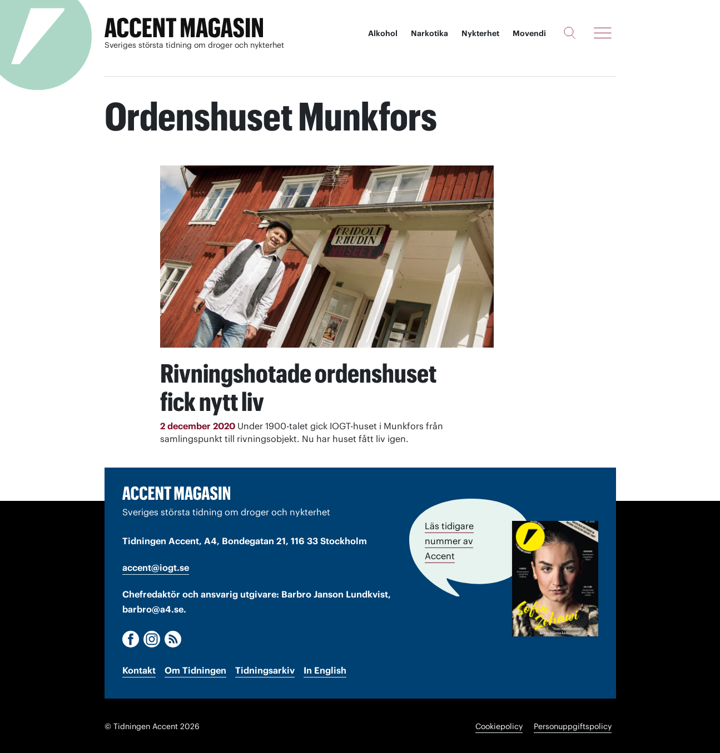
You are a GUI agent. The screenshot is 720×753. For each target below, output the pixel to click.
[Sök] (569, 32)
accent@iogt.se (155, 566)
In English (325, 669)
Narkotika (429, 33)
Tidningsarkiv (265, 669)
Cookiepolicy (499, 725)
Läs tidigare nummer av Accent (449, 539)
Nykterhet (480, 33)
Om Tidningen (195, 669)
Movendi (529, 33)
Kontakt (139, 669)
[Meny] (602, 33)
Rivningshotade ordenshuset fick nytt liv (308, 385)
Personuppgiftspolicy (573, 725)
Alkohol (383, 33)
